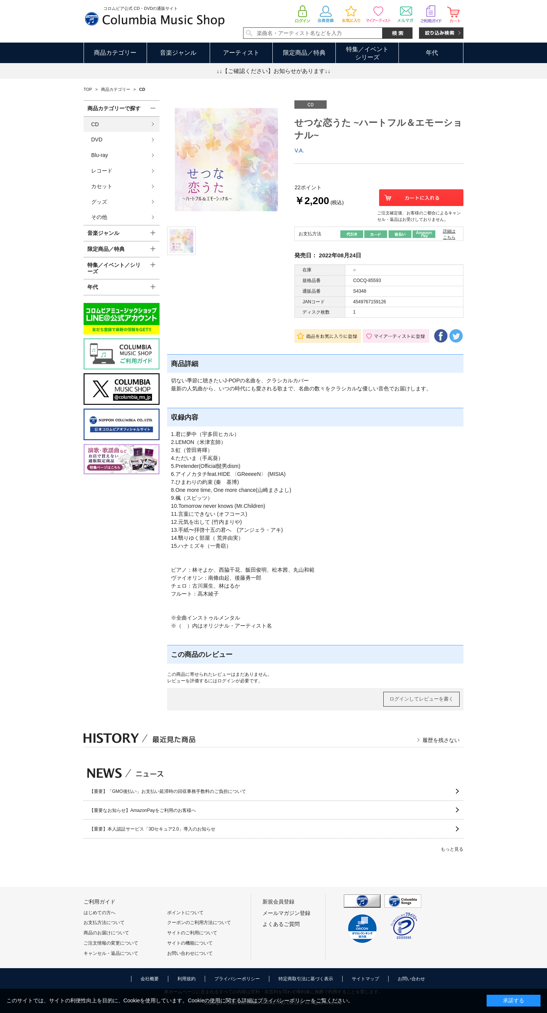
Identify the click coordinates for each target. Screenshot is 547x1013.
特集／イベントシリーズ (367, 53)
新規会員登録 (278, 902)
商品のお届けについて (106, 932)
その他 (99, 217)
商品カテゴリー (115, 52)
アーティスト (241, 52)
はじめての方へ (99, 912)
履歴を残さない (441, 740)
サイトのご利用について (192, 932)
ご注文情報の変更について (111, 943)
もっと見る (452, 849)
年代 (432, 52)
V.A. (299, 150)
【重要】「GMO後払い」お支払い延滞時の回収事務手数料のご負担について (167, 791)
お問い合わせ (411, 978)
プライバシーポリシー (237, 978)
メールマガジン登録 (286, 913)
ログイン (226, 680)
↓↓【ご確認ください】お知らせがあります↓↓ (273, 71)
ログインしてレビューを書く (421, 699)
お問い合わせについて (190, 953)
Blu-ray (99, 155)
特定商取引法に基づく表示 (305, 978)
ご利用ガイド (99, 902)
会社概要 (150, 978)
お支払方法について (104, 922)
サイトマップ (365, 978)
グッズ (99, 202)
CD (95, 124)
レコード (101, 171)
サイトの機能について (190, 943)
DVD (97, 139)
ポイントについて (185, 912)
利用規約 (186, 978)
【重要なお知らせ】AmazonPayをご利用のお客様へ (142, 810)
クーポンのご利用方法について (199, 922)
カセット (101, 186)
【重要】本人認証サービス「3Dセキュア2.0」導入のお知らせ (152, 829)
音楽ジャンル (178, 52)
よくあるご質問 (281, 924)
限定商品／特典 (304, 52)
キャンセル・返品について (111, 953)
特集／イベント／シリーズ (114, 268)
